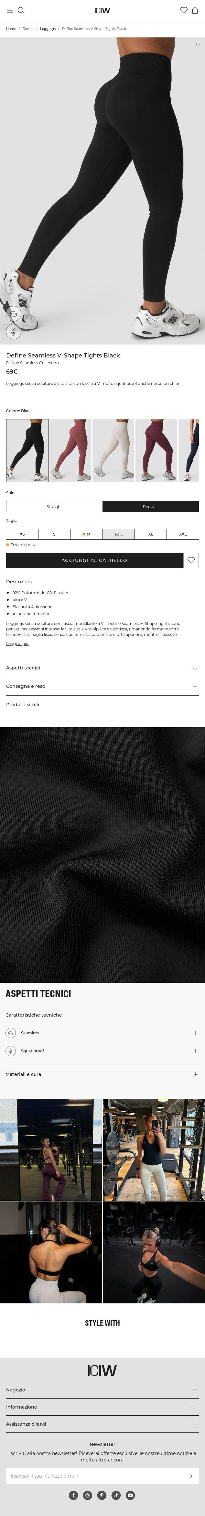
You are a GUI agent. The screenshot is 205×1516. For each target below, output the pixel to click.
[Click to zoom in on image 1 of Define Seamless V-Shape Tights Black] (102, 191)
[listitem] (27, 450)
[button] (102, 686)
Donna (28, 29)
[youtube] (130, 1495)
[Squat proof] (15, 330)
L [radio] (119, 534)
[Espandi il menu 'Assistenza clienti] (102, 1424)
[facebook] (73, 1495)
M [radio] (88, 534)
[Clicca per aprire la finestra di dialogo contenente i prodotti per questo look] (51, 1150)
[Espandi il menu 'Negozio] (102, 1389)
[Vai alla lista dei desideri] (183, 10)
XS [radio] (22, 534)
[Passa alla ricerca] (21, 10)
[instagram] (87, 1495)
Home (11, 29)
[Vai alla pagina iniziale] (102, 10)
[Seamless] (15, 312)
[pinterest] (101, 1495)
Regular (150, 506)
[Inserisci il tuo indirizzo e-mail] (93, 1476)
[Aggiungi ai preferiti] (191, 560)
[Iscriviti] (190, 1476)
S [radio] (54, 534)
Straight (54, 506)
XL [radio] (150, 534)
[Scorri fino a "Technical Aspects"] (102, 668)
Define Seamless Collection (32, 362)
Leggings (48, 29)
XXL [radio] (183, 534)
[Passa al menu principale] (10, 10)
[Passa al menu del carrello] (194, 10)
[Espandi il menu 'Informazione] (102, 1407)
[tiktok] (116, 1495)
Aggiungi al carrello (94, 560)
